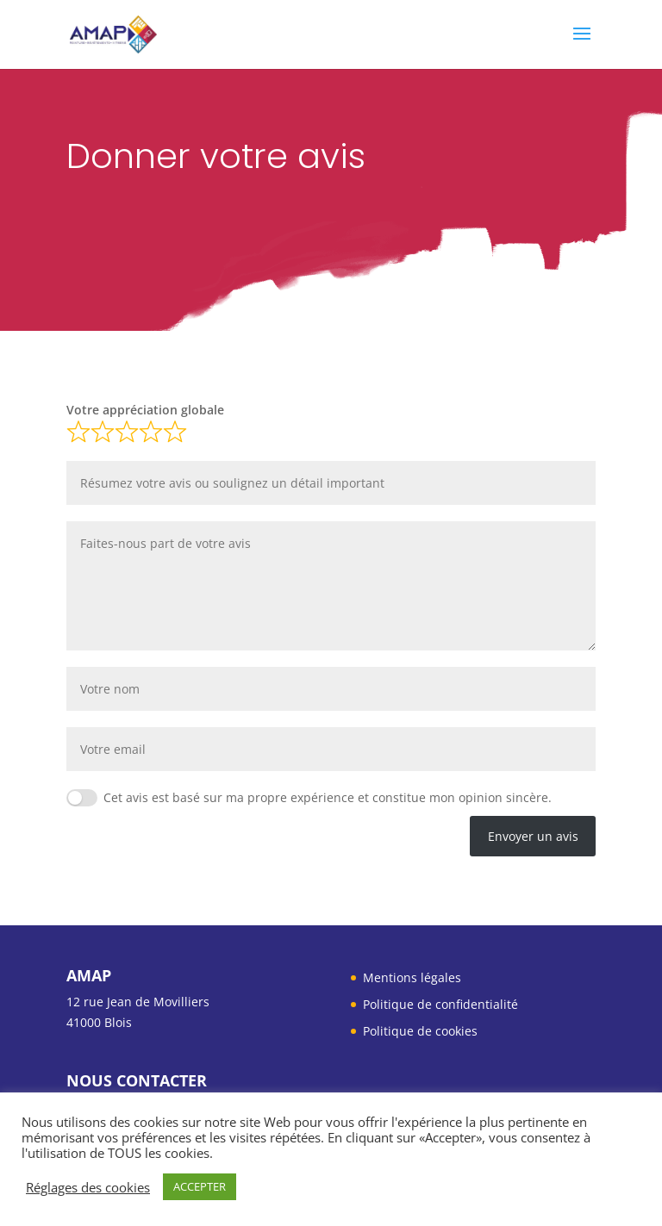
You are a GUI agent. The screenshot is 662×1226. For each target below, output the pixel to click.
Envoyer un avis (533, 836)
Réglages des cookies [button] (88, 1187)
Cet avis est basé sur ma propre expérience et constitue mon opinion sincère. (327, 797)
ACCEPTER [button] (199, 1186)
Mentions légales (412, 977)
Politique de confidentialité (440, 1004)
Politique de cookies (420, 1031)
